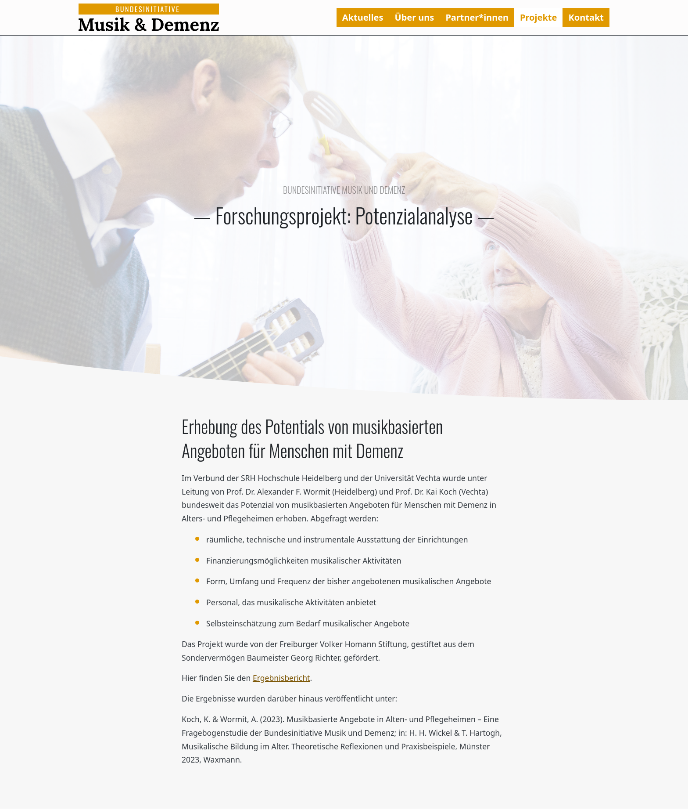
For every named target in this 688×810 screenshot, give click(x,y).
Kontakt (586, 17)
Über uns (414, 17)
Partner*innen (477, 17)
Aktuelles (362, 17)
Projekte (538, 17)
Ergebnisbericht (281, 678)
